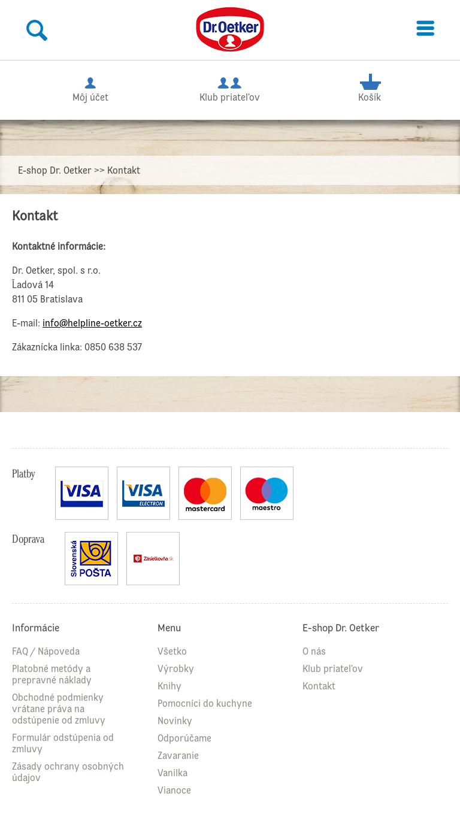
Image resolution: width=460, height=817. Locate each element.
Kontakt (318, 686)
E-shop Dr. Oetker (55, 170)
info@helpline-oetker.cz (92, 323)
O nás (314, 651)
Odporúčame (184, 738)
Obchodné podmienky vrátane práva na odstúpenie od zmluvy (58, 709)
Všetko (172, 651)
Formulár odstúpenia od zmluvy (63, 743)
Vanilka (172, 773)
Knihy (169, 686)
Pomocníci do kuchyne (205, 703)
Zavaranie (178, 755)
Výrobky (176, 668)
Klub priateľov (229, 87)
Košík (370, 87)
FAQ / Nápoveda (46, 651)
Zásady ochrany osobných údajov (68, 772)
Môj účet (90, 87)
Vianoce (174, 790)
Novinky (175, 721)
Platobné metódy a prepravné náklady (52, 674)
